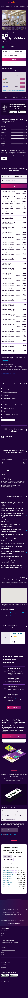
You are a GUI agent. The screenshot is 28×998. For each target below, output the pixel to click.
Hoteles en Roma (7, 870)
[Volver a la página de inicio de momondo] (10, 2)
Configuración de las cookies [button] (8, 373)
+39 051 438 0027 (6, 44)
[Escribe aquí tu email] (15, 819)
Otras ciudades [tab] (7, 856)
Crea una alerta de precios (13, 699)
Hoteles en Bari (6, 880)
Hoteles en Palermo (7, 884)
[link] (14, 707)
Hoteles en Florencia (8, 874)
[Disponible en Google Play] (13, 112)
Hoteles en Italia (22, 920)
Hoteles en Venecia (7, 872)
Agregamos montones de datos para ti (14, 912)
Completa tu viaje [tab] (8, 863)
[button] (2, 2)
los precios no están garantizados (13, 905)
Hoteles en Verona (7, 891)
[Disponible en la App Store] (22, 112)
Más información (6, 360)
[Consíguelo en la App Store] (14, 975)
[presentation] (22, 111)
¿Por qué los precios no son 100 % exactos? (14, 915)
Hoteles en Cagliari (7, 878)
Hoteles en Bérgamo (8, 888)
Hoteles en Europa (13, 920)
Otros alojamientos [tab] (18, 856)
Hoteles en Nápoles (7, 882)
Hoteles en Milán (7, 876)
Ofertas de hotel (4, 920)
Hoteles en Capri (7, 886)
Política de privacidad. (11, 834)
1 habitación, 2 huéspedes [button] (10, 55)
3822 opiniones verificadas (18, 46)
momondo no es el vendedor (14, 909)
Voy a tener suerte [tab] (8, 859)
